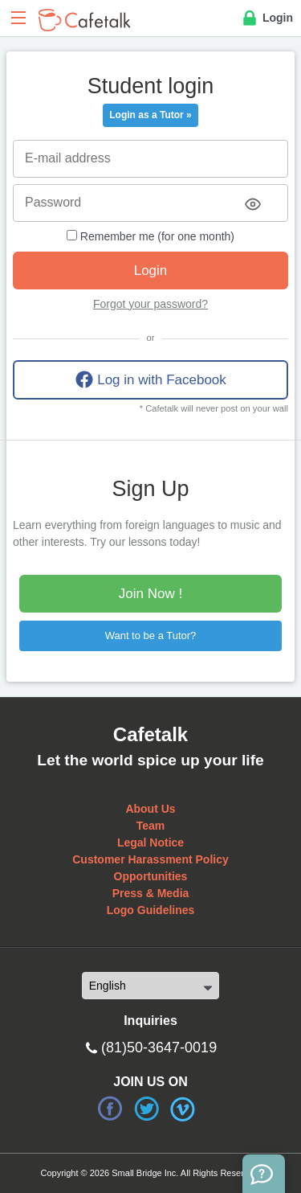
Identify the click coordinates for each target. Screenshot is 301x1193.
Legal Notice (150, 842)
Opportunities (151, 876)
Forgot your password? (150, 303)
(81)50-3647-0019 (159, 1047)
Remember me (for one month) (150, 236)
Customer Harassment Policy (150, 859)
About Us (150, 808)
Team (150, 825)
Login (266, 18)
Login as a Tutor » (150, 115)
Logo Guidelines (151, 910)
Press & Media (150, 893)
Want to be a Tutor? (151, 635)
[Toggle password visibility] (253, 204)
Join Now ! (150, 593)
